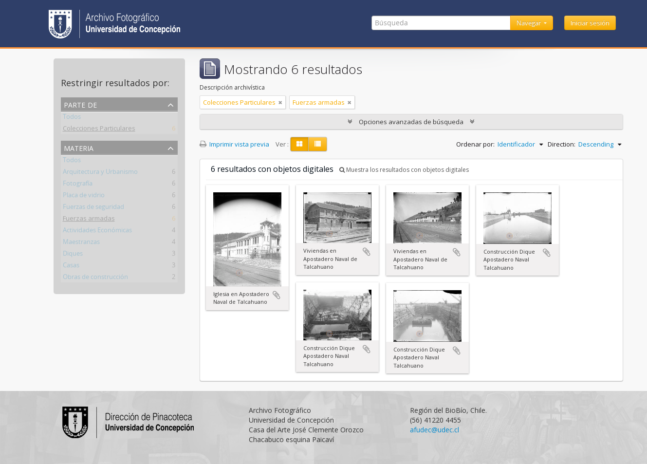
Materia (78, 147)
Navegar (529, 23)
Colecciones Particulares (99, 130)
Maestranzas (81, 243)
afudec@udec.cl (434, 429)
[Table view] (317, 144)
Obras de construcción (95, 278)
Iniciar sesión (590, 23)
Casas (71, 266)
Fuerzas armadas (89, 220)
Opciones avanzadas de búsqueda (411, 121)
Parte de (80, 104)
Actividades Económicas (97, 231)
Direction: (561, 144)
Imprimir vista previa (234, 144)
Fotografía (77, 185)
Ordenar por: (475, 144)
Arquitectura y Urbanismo (100, 173)
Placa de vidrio (84, 196)
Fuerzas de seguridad (93, 208)
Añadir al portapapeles (276, 295)
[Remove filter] (280, 102)
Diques (73, 255)
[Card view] (299, 144)
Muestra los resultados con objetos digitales (404, 170)
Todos (72, 118)
